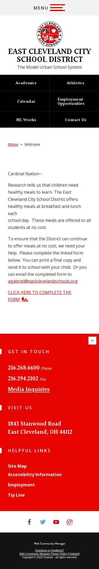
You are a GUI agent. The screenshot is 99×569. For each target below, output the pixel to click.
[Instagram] (69, 522)
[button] (49, 8)
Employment (21, 485)
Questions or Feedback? (49, 550)
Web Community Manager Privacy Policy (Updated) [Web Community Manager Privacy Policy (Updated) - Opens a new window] (49, 553)
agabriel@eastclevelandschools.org (43, 281)
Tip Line (16, 495)
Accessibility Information (35, 474)
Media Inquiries (29, 389)
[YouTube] (56, 522)
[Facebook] (29, 522)
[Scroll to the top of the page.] (92, 341)
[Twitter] (43, 522)
